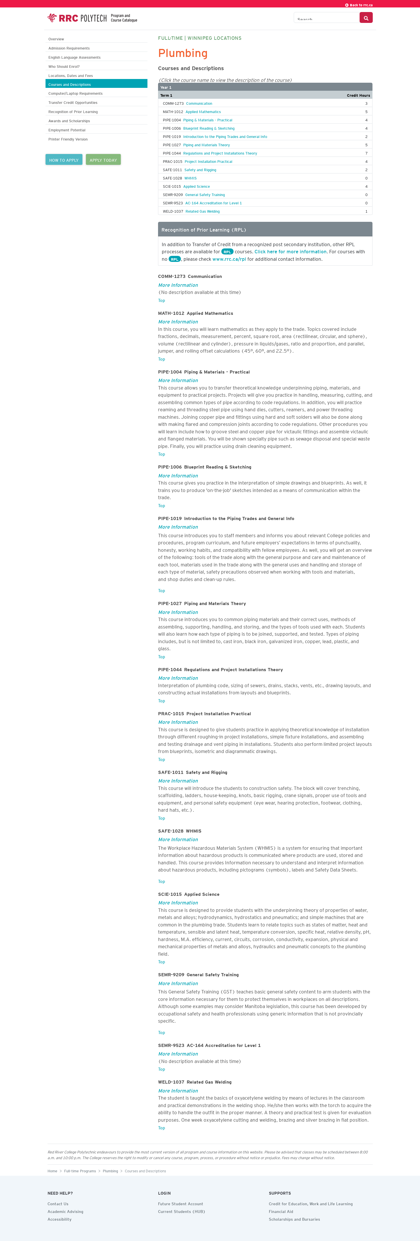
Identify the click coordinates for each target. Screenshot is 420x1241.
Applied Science (196, 185)
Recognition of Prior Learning (73, 111)
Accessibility (60, 1218)
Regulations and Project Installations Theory (220, 152)
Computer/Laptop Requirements (75, 92)
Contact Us (58, 1203)
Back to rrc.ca (359, 4)
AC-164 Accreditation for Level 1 (213, 202)
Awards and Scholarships (69, 120)
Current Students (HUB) (182, 1210)
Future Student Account (180, 1203)
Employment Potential (66, 129)
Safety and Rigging (200, 168)
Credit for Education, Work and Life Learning (311, 1203)
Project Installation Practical (208, 160)
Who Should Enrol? (64, 65)
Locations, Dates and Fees (70, 75)
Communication (199, 102)
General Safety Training (205, 193)
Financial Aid (281, 1210)
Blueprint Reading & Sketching (208, 127)
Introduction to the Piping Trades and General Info (225, 135)
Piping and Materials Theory (206, 144)
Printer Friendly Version (68, 138)
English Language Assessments (74, 56)
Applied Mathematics (203, 110)
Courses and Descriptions (69, 83)
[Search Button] (366, 17)
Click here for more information (291, 250)
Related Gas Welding (203, 210)
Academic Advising (65, 1210)
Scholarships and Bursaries (294, 1218)
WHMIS (190, 177)
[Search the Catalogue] (327, 17)
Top (161, 299)
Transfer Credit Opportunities (72, 101)
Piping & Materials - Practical (207, 119)
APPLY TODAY (103, 159)
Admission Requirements (69, 47)
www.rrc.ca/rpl (229, 258)
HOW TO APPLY (64, 159)
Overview (56, 38)
